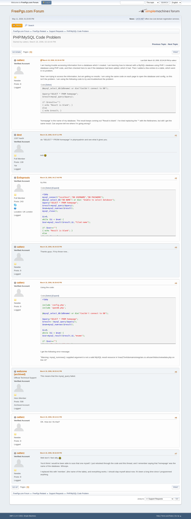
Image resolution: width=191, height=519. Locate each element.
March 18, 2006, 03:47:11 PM (51, 135)
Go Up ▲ (178, 516)
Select (48, 85)
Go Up (15, 487)
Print (175, 52)
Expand (56, 188)
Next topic (173, 44)
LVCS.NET (140, 19)
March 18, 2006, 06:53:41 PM (51, 371)
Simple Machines (30, 516)
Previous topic (159, 44)
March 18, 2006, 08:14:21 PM (51, 417)
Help (158, 516)
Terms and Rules (167, 516)
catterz (20, 60)
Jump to (140, 499)
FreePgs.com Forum (27, 11)
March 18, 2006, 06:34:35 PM (51, 247)
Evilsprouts (23, 177)
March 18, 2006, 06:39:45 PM (51, 282)
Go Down (16, 52)
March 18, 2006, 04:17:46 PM (51, 177)
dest (19, 135)
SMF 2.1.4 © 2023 (16, 516)
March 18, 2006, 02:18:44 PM (53, 60)
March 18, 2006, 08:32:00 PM (51, 453)
